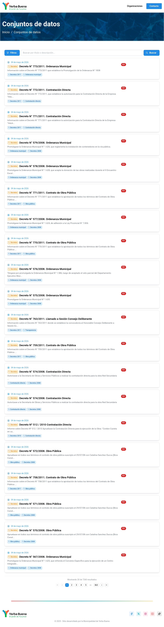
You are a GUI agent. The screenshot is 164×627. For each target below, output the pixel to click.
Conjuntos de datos (27, 32)
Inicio (6, 32)
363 (96, 585)
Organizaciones (134, 6)
